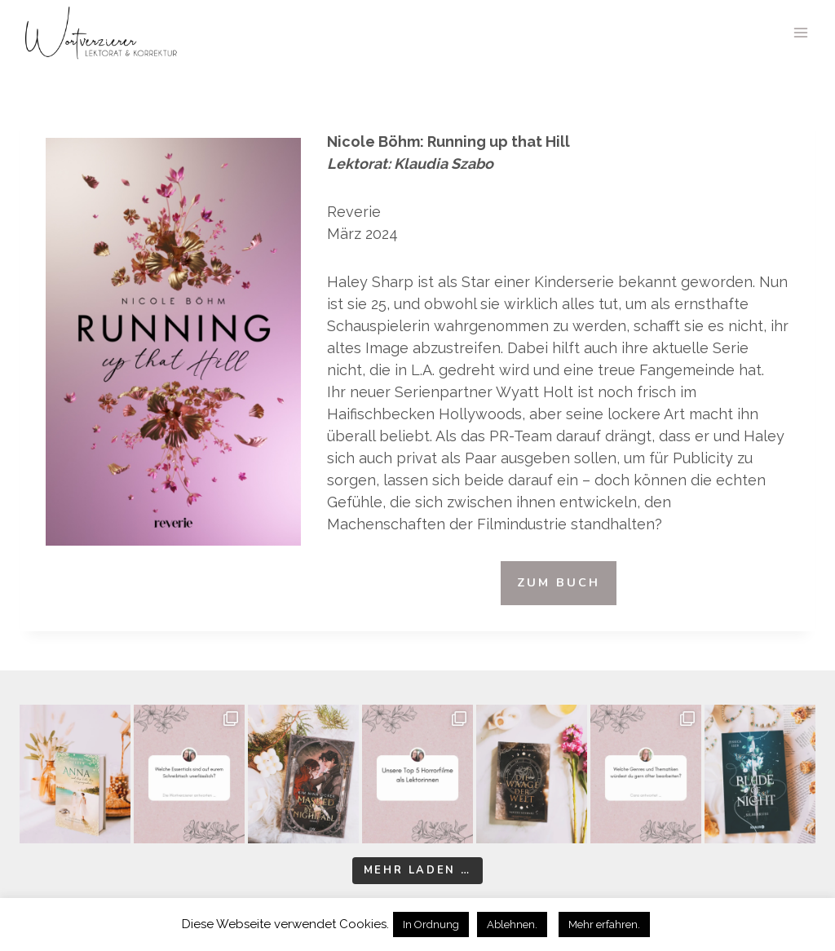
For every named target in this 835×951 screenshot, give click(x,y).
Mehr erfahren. (604, 924)
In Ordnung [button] (431, 924)
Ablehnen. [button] (512, 924)
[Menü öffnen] (800, 32)
